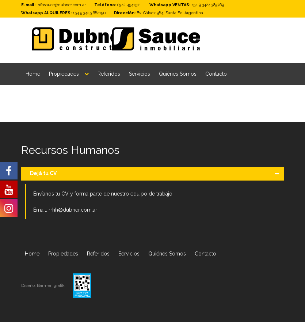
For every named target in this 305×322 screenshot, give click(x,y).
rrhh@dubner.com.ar (73, 210)
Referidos (109, 74)
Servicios (139, 74)
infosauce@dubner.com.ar (61, 5)
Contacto (216, 74)
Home (33, 74)
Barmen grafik (51, 285)
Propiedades (64, 74)
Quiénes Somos (178, 74)
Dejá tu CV (43, 173)
